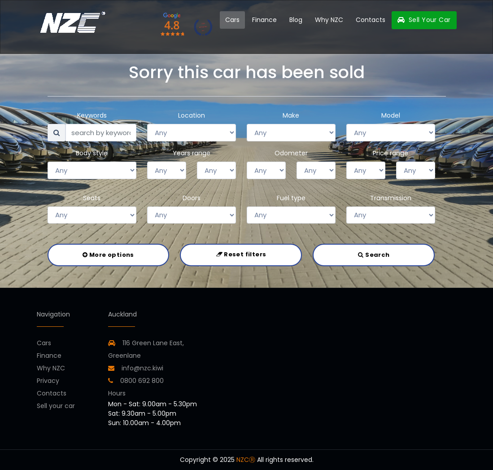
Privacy (48, 380)
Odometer (291, 153)
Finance (264, 19)
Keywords (92, 115)
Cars (232, 19)
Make (291, 115)
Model (390, 115)
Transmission (390, 197)
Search (373, 254)
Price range (390, 153)
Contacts (370, 19)
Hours (117, 393)
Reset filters (241, 254)
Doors (192, 197)
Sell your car (56, 405)
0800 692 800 (136, 380)
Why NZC (329, 19)
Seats (91, 197)
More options (108, 254)
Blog (295, 19)
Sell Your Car (423, 19)
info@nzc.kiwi (135, 368)
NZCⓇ (245, 459)
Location (191, 115)
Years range (191, 153)
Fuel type (291, 197)
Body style (92, 153)
